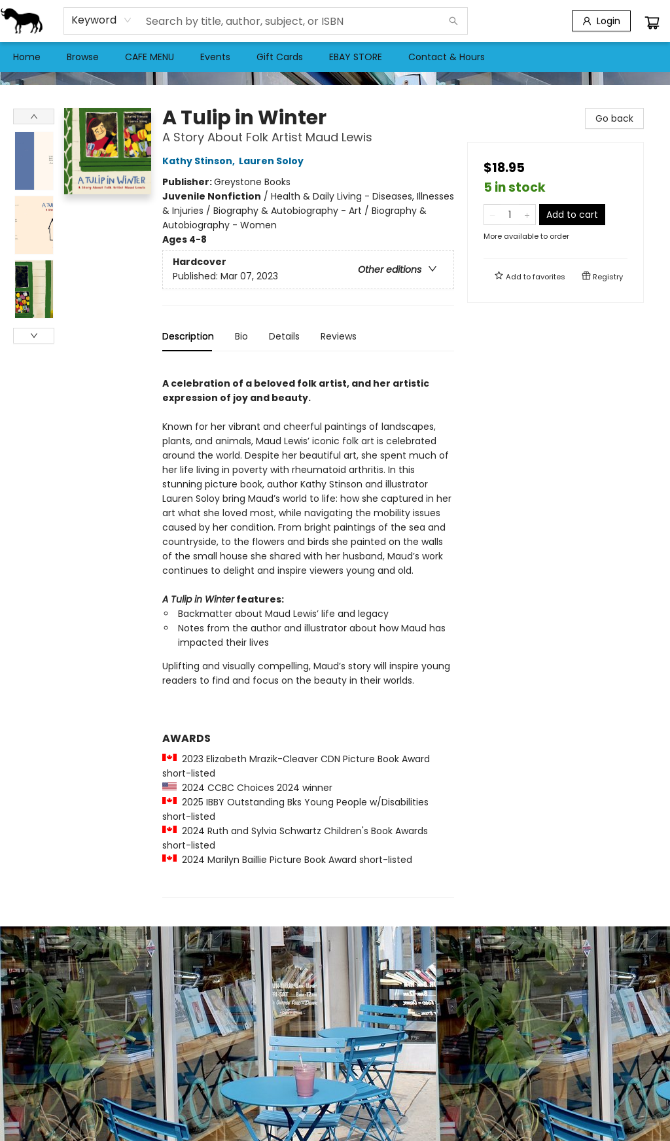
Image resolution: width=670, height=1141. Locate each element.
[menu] (335, 57)
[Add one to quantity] (527, 214)
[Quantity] (510, 214)
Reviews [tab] (339, 336)
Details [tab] (284, 336)
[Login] (601, 20)
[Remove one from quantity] (492, 214)
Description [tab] (188, 336)
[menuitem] (27, 57)
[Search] (453, 21)
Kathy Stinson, (200, 160)
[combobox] (101, 20)
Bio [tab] (241, 336)
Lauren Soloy (273, 160)
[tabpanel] (308, 630)
